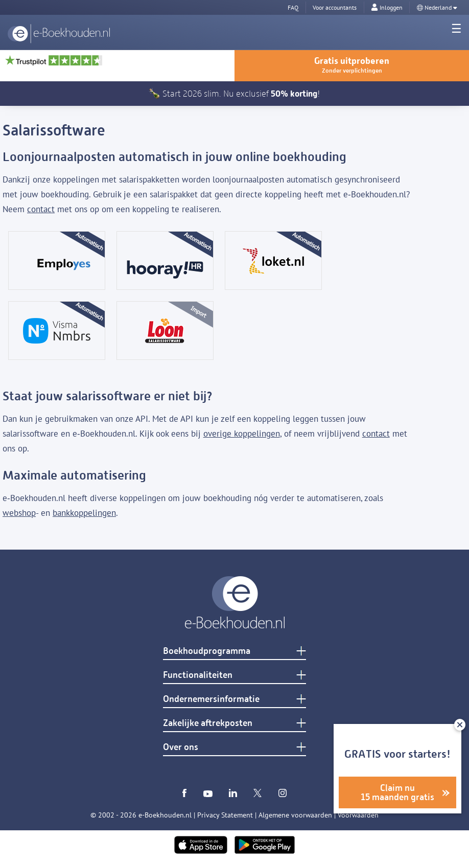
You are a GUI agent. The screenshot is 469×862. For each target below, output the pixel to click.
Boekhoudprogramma (206, 651)
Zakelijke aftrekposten (207, 723)
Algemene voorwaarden (295, 815)
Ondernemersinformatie (211, 699)
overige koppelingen (241, 433)
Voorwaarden (358, 815)
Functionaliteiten (197, 675)
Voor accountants (335, 7)
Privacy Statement (225, 815)
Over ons (180, 747)
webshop (19, 512)
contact (41, 209)
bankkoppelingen (84, 512)
